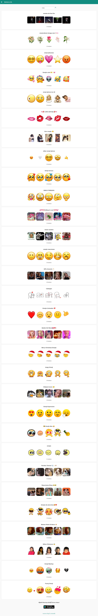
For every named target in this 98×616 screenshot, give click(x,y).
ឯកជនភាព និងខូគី (46, 613)
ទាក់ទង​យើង (53, 613)
